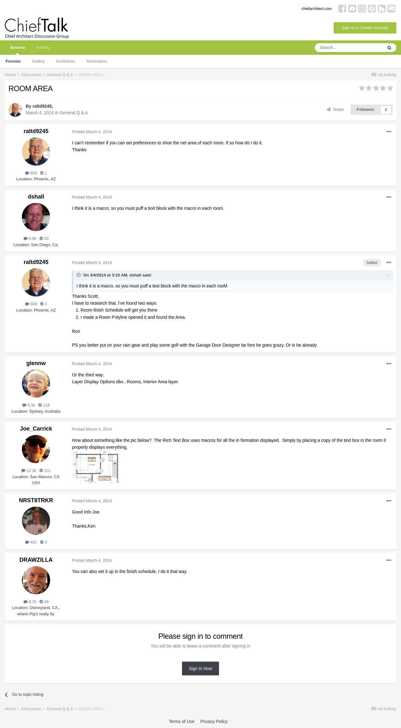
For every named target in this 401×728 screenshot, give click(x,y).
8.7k (29, 601)
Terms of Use (181, 721)
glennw (36, 363)
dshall (36, 197)
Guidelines (65, 61)
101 (45, 470)
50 (44, 238)
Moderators (96, 61)
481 (31, 542)
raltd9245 (42, 106)
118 (43, 405)
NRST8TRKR (36, 500)
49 (44, 601)
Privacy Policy (213, 721)
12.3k (28, 470)
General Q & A (74, 112)
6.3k (28, 405)
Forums (13, 61)
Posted (92, 131)
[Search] (349, 47)
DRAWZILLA (36, 560)
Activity (42, 47)
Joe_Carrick (36, 429)
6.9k (29, 238)
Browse (17, 50)
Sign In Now (200, 668)
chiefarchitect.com (316, 9)
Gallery (38, 61)
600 (31, 173)
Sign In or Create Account (365, 27)
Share (335, 109)
